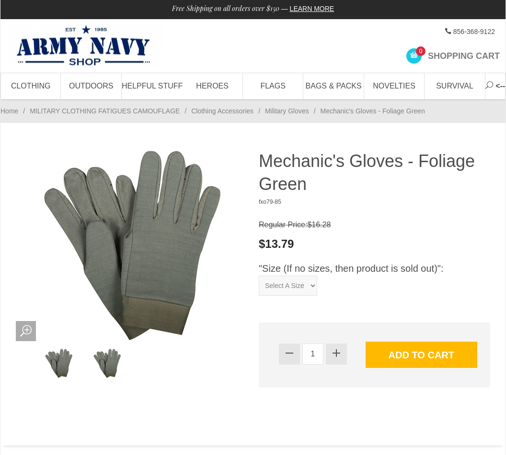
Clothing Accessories (222, 111)
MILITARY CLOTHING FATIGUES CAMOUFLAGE (105, 111)
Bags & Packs (334, 86)
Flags (272, 86)
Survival (454, 86)
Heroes (212, 86)
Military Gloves (287, 111)
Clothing (31, 86)
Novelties (394, 86)
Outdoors (91, 86)
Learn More (312, 8)
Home (9, 111)
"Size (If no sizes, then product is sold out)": (351, 268)
